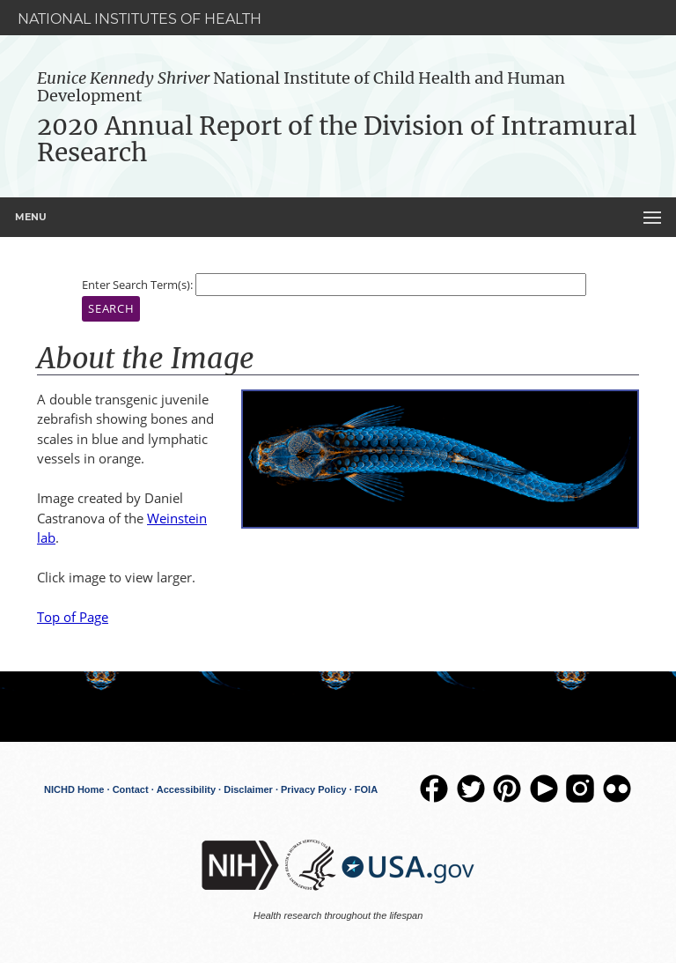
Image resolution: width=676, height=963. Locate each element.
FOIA (366, 789)
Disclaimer (248, 789)
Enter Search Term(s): (137, 284)
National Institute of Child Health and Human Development (301, 87)
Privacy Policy (314, 789)
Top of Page (72, 617)
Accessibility (186, 789)
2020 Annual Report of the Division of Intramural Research (336, 139)
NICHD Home (74, 789)
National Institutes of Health (139, 19)
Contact (131, 789)
